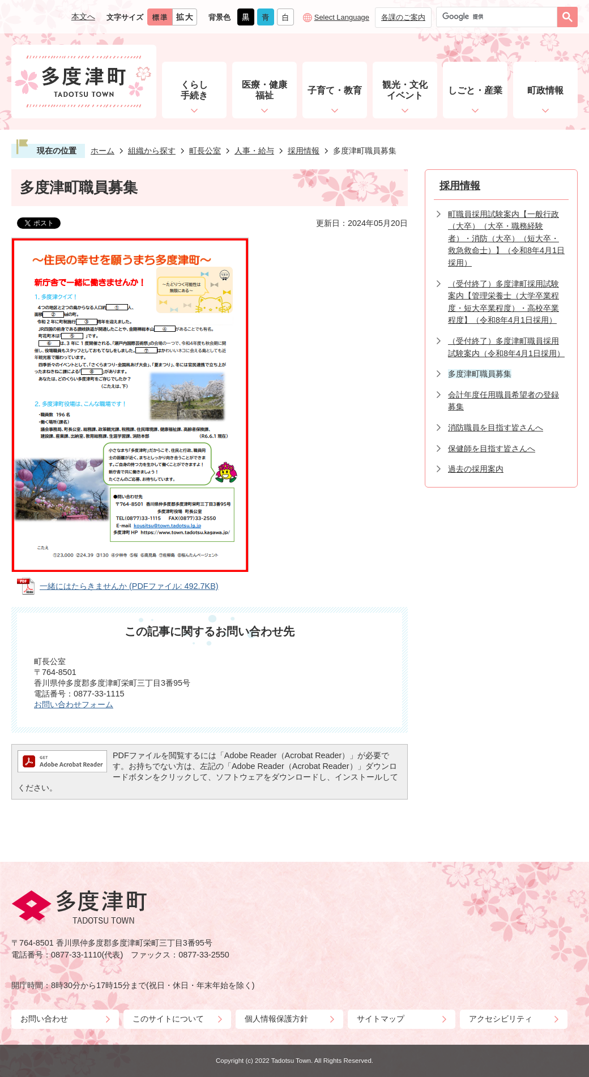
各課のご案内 (403, 17)
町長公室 (205, 150)
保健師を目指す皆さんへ (491, 448)
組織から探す (152, 150)
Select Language (341, 17)
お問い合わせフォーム (73, 704)
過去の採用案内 (475, 468)
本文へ (83, 16)
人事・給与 (254, 150)
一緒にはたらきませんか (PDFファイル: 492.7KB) (129, 586)
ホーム (102, 150)
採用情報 (303, 150)
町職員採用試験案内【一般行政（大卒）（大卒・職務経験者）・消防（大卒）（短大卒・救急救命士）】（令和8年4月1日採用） (506, 238)
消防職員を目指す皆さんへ (495, 427)
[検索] (499, 17)
